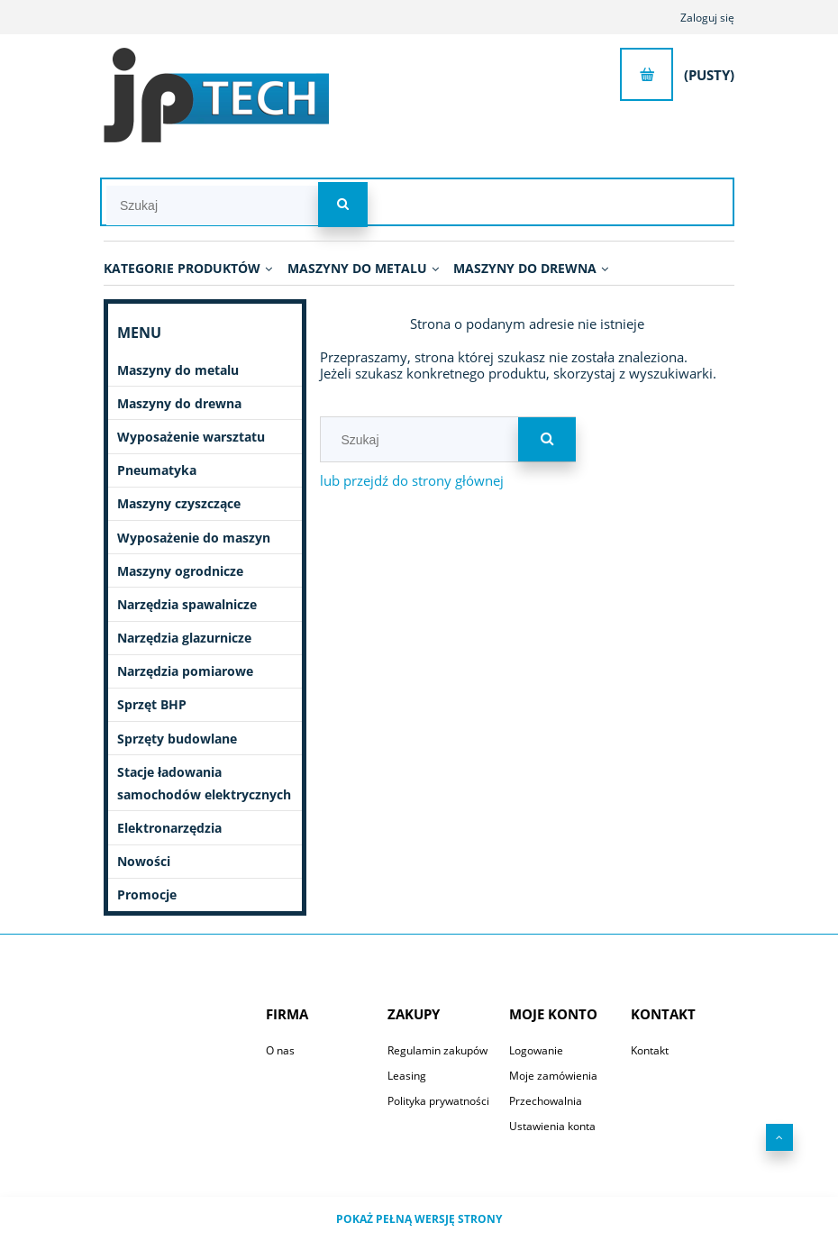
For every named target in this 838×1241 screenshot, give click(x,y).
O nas (280, 1050)
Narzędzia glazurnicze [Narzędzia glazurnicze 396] (184, 637)
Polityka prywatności (438, 1101)
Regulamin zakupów (437, 1050)
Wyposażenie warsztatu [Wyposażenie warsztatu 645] (191, 436)
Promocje (147, 894)
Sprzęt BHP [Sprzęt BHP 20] (152, 704)
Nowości (143, 861)
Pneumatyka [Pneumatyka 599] (156, 470)
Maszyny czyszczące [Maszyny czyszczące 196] (179, 503)
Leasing (406, 1075)
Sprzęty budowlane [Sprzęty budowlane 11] (177, 738)
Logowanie (536, 1050)
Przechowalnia (545, 1101)
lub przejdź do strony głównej (412, 480)
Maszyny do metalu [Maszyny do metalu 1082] (178, 370)
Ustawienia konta (552, 1126)
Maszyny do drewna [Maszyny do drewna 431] (179, 403)
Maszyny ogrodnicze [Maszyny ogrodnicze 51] (180, 570)
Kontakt (650, 1050)
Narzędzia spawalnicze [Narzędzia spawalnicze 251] (187, 604)
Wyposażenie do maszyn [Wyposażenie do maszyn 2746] (193, 537)
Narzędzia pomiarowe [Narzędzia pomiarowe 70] (185, 671)
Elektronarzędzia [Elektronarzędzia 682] (169, 827)
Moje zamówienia (553, 1075)
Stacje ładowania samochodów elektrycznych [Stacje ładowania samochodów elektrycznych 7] (204, 783)
